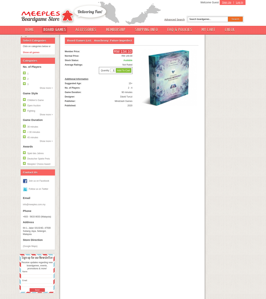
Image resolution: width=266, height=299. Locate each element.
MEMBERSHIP (116, 30)
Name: (25, 272)
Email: (24, 280)
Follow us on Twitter (38, 189)
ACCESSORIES (85, 30)
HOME (29, 30)
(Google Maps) (30, 246)
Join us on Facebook (39, 181)
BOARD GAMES (55, 30)
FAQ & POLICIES (179, 30)
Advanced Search (174, 19)
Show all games (31, 52)
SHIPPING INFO (146, 30)
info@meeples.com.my (34, 204)
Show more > (46, 88)
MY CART (208, 30)
